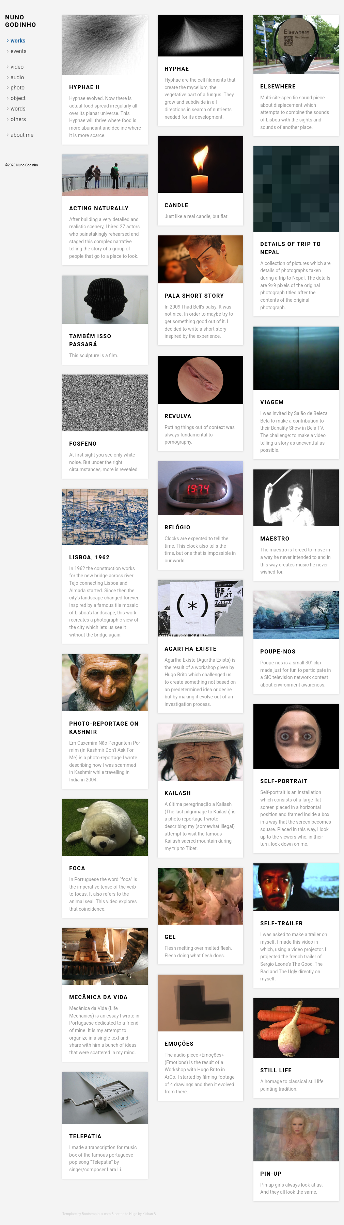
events (19, 51)
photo (18, 87)
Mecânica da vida (98, 997)
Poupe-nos (278, 651)
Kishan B (149, 1214)
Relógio (177, 527)
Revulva (178, 416)
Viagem (272, 402)
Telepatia (85, 1136)
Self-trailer (281, 923)
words (18, 108)
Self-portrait (284, 781)
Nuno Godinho (20, 21)
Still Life (276, 1070)
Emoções (179, 1044)
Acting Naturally (99, 208)
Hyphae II (84, 87)
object (18, 98)
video (17, 67)
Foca (77, 868)
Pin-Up (271, 1174)
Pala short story (194, 296)
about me (22, 135)
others (18, 119)
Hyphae (177, 69)
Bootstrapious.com (96, 1214)
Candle (176, 205)
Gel (170, 937)
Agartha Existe (191, 649)
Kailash (178, 793)
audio (17, 77)
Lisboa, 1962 (89, 557)
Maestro (275, 538)
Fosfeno (83, 444)
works (18, 40)
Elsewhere (278, 86)
